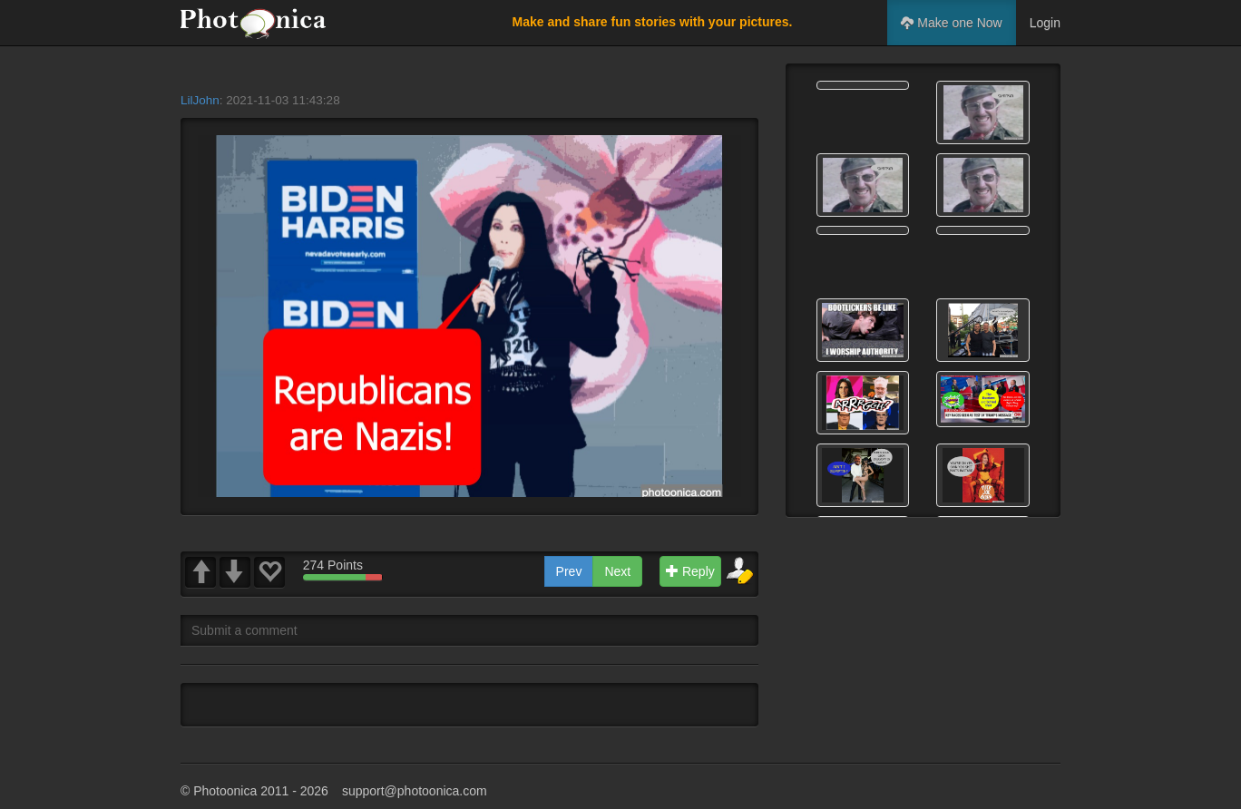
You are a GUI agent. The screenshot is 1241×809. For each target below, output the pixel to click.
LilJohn (200, 100)
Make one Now (951, 22)
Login (1045, 22)
